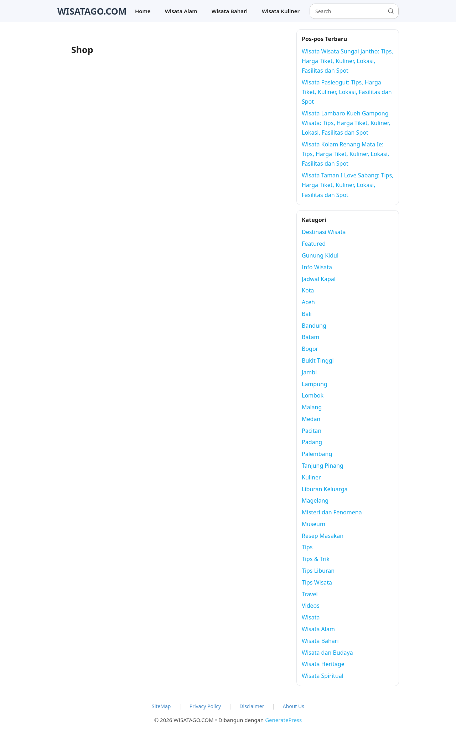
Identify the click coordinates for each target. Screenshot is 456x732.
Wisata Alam (181, 11)
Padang (312, 442)
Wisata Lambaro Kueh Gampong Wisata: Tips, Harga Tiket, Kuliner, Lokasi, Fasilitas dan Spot (346, 122)
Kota (308, 290)
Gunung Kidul (320, 255)
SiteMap (161, 706)
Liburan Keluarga (325, 489)
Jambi (309, 372)
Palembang (317, 454)
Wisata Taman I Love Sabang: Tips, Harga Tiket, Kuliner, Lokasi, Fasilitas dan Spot (347, 184)
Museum (313, 524)
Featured (314, 244)
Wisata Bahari (230, 11)
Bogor (310, 349)
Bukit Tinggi (318, 360)
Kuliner (311, 477)
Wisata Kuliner (281, 11)
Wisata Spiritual (322, 676)
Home (143, 11)
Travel (310, 594)
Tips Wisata (317, 582)
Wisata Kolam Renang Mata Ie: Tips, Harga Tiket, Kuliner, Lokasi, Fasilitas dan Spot (345, 153)
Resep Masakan (322, 536)
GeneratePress (283, 719)
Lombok (312, 395)
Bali (307, 314)
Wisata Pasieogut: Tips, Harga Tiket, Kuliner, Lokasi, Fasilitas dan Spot (347, 91)
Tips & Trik (316, 559)
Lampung (314, 384)
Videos (311, 605)
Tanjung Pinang (322, 465)
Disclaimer (251, 706)
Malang (312, 407)
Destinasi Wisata (324, 232)
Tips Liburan (318, 571)
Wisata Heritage (323, 664)
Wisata (311, 617)
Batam (310, 337)
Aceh (308, 302)
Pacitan (311, 431)
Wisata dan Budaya (327, 652)
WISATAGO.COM (91, 11)
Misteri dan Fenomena (332, 512)
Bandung (314, 325)
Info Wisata (317, 267)
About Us (293, 706)
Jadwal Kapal (319, 279)
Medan (311, 419)
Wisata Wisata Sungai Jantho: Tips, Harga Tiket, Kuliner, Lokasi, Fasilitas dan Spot (347, 60)
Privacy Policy (205, 706)
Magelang (315, 500)
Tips (307, 547)
